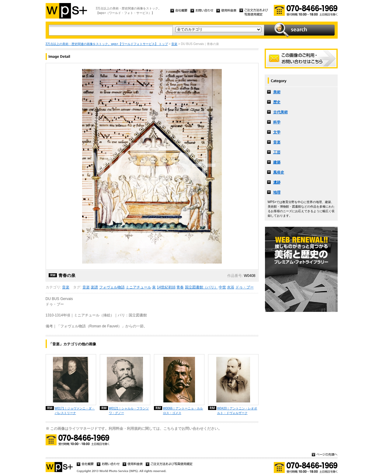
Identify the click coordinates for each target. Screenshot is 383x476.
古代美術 (280, 112)
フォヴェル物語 (112, 287)
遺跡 (276, 182)
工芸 (276, 152)
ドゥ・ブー (244, 287)
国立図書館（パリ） (201, 287)
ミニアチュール (138, 287)
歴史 (276, 102)
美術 (276, 92)
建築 (276, 162)
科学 (276, 122)
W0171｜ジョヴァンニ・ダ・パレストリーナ (75, 411)
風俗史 (278, 172)
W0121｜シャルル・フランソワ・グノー (129, 411)
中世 (222, 287)
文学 (276, 132)
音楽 (174, 44)
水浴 (230, 287)
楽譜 (94, 287)
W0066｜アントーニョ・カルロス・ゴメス (183, 411)
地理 (276, 192)
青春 (180, 287)
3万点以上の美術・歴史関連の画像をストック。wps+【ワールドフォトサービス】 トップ (107, 44)
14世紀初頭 (166, 287)
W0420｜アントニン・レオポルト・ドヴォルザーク (237, 411)
